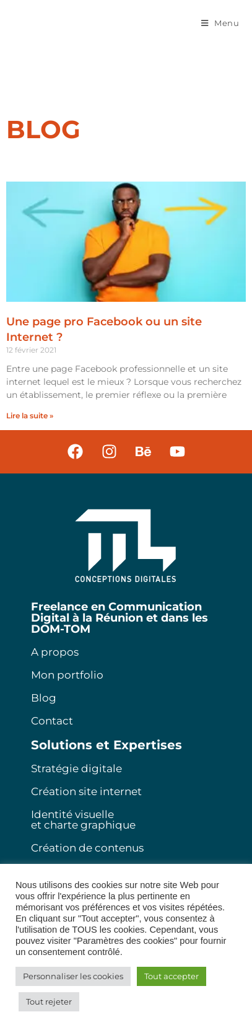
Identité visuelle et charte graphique (83, 819)
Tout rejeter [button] (49, 1001)
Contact (52, 721)
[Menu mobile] (220, 23)
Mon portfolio (67, 675)
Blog (43, 698)
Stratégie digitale (76, 768)
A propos (55, 652)
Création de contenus (87, 848)
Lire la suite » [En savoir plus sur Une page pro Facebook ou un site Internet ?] (29, 415)
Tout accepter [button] (171, 976)
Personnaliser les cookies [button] (73, 976)
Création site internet (86, 791)
